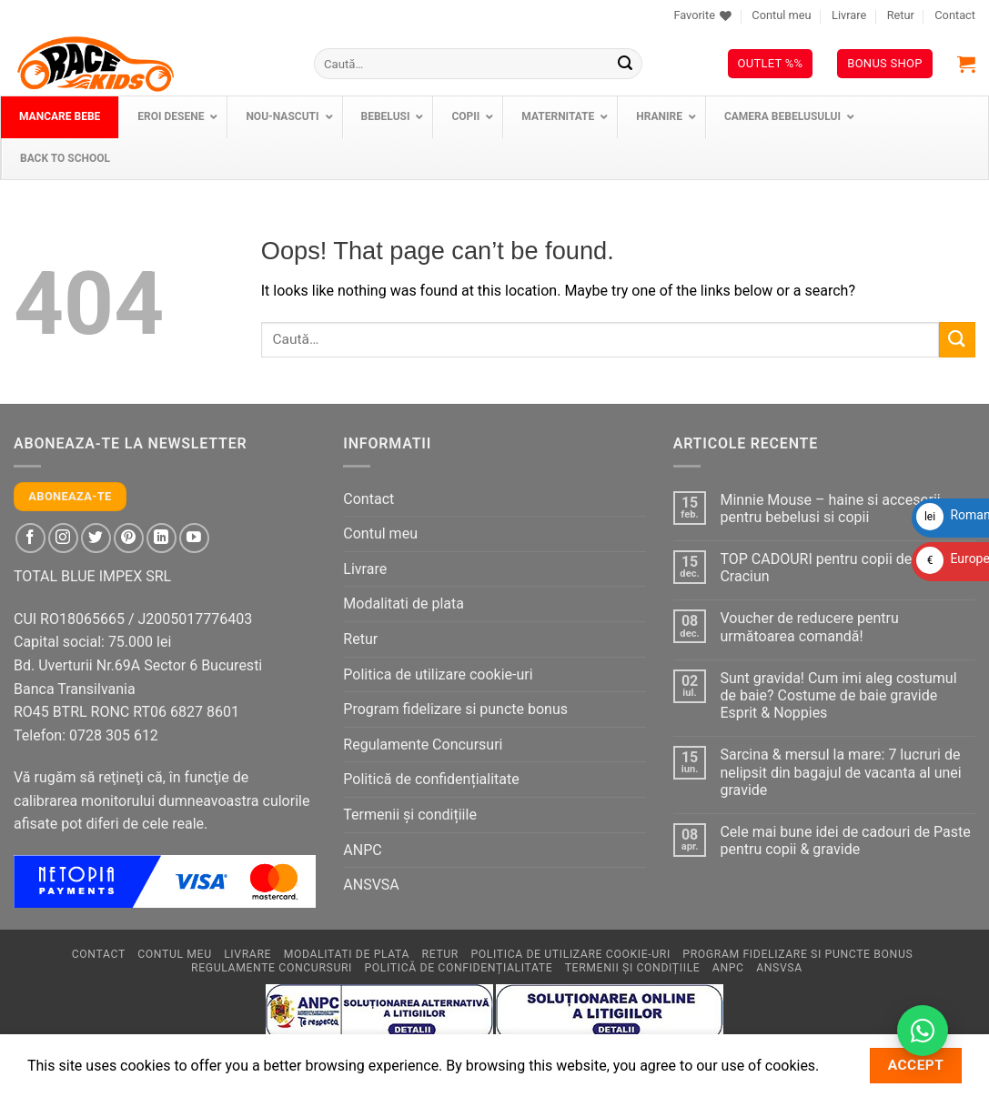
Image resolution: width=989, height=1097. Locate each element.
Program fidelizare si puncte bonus (455, 709)
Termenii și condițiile (410, 814)
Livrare (849, 15)
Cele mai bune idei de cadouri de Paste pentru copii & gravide (845, 840)
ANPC (362, 850)
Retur (900, 15)
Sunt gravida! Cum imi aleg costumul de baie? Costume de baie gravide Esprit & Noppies (838, 695)
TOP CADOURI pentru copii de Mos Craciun (832, 567)
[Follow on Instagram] (63, 538)
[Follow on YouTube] (194, 538)
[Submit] (625, 63)
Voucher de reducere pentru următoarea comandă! (809, 626)
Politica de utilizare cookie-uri (437, 674)
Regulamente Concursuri (422, 744)
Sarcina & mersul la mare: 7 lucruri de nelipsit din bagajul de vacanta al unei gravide (840, 772)
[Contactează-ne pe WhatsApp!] (922, 1030)
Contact (954, 15)
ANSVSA (371, 884)
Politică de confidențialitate (431, 779)
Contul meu (781, 15)
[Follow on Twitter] (96, 538)
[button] (966, 64)
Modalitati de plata (403, 603)
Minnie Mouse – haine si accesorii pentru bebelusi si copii (830, 508)
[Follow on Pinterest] (129, 538)
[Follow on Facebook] (30, 538)
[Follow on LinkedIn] (161, 538)
